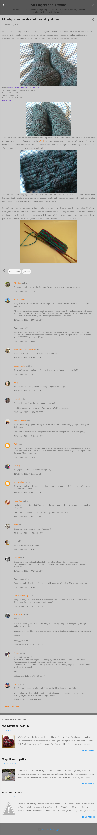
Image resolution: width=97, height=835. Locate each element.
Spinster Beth (19, 299)
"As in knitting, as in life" (16, 725)
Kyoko (17, 653)
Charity (17, 465)
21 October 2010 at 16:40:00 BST (28, 391)
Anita (16, 444)
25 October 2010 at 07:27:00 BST (28, 571)
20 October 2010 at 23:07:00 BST (28, 320)
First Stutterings (12, 792)
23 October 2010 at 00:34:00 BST (28, 493)
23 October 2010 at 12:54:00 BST (28, 533)
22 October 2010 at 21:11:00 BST (28, 474)
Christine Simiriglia (22, 595)
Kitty (16, 382)
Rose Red (18, 501)
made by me (14, 271)
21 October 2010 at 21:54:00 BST (28, 436)
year (19, 141)
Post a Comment (12, 706)
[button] (93, 20)
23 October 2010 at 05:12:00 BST (28, 516)
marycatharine (20, 366)
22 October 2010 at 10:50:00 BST (28, 457)
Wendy (42, 141)
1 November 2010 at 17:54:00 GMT (29, 676)
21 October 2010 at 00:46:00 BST (28, 341)
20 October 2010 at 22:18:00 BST (28, 291)
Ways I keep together (14, 759)
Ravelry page (7, 100)
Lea (15, 541)
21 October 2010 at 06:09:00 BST (28, 358)
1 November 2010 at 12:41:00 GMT (29, 645)
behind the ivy (20, 420)
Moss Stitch (19, 614)
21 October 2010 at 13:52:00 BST (28, 374)
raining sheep (19, 482)
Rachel (17, 399)
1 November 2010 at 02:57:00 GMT (29, 606)
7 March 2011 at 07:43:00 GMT (27, 699)
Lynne (16, 684)
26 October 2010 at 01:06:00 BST (28, 587)
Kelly (16, 525)
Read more (88, 750)
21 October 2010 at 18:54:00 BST (28, 412)
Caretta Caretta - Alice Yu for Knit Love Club (23, 88)
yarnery (26, 271)
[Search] (93, 5)
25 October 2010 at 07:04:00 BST (28, 549)
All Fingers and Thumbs (48, 5)
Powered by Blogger (48, 829)
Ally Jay (17, 283)
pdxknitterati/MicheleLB (24, 349)
